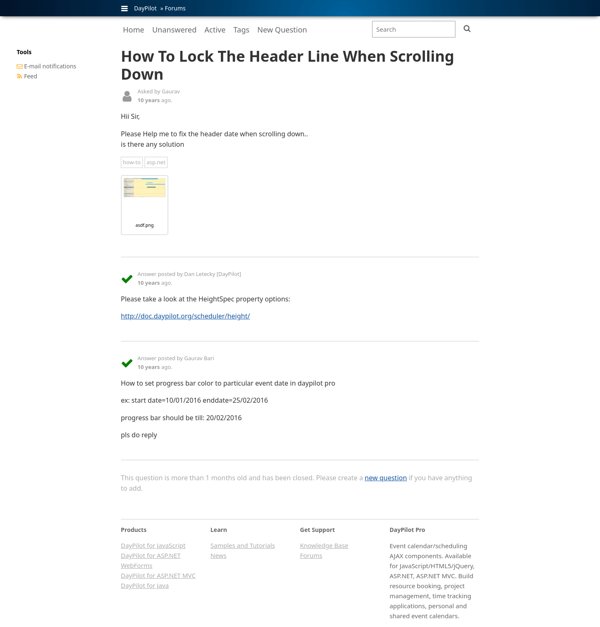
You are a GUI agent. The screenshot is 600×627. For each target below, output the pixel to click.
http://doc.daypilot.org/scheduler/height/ (185, 316)
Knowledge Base (324, 545)
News (218, 555)
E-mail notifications (50, 66)
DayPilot (145, 8)
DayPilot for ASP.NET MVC (158, 575)
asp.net (156, 162)
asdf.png (144, 225)
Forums (175, 8)
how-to (132, 162)
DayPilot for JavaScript (153, 545)
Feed (31, 76)
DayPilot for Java (145, 585)
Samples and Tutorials (242, 545)
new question (386, 477)
